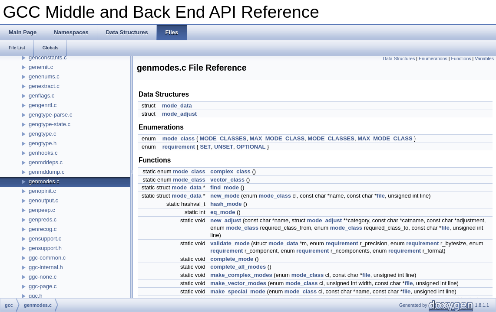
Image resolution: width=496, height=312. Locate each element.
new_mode (224, 195)
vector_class (227, 179)
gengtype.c (42, 133)
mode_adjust (179, 113)
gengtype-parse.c (50, 114)
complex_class (230, 171)
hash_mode (225, 204)
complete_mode (231, 259)
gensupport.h (45, 248)
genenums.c (44, 76)
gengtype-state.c (49, 124)
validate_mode (229, 243)
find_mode (224, 187)
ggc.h (36, 295)
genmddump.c (46, 172)
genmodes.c (44, 181)
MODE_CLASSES (223, 138)
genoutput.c (43, 200)
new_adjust (225, 220)
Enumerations (433, 58)
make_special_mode (237, 291)
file (381, 195)
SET (205, 146)
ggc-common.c (47, 257)
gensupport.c (45, 238)
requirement (178, 146)
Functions (461, 58)
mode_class (178, 138)
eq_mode (222, 212)
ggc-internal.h (46, 267)
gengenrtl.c (42, 105)
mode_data (177, 105)
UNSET (223, 146)
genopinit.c (42, 191)
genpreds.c (42, 219)
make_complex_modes (241, 275)
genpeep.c (42, 210)
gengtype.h (42, 143)
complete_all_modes (238, 266)
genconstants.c (47, 57)
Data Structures (399, 58)
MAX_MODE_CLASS (277, 138)
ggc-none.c (42, 276)
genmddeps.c (46, 162)
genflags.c (41, 95)
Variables (484, 58)
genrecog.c (42, 229)
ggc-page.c (42, 286)
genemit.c (41, 67)
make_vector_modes (238, 283)
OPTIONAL (250, 146)
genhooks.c (43, 153)
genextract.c (44, 86)
